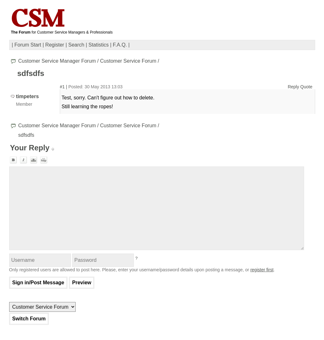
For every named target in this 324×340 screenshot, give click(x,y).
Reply (293, 86)
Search (76, 44)
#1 (62, 86)
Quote (306, 86)
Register (54, 44)
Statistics (99, 44)
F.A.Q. (120, 44)
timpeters (27, 96)
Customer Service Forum (128, 61)
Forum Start (28, 44)
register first (261, 269)
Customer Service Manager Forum (57, 61)
